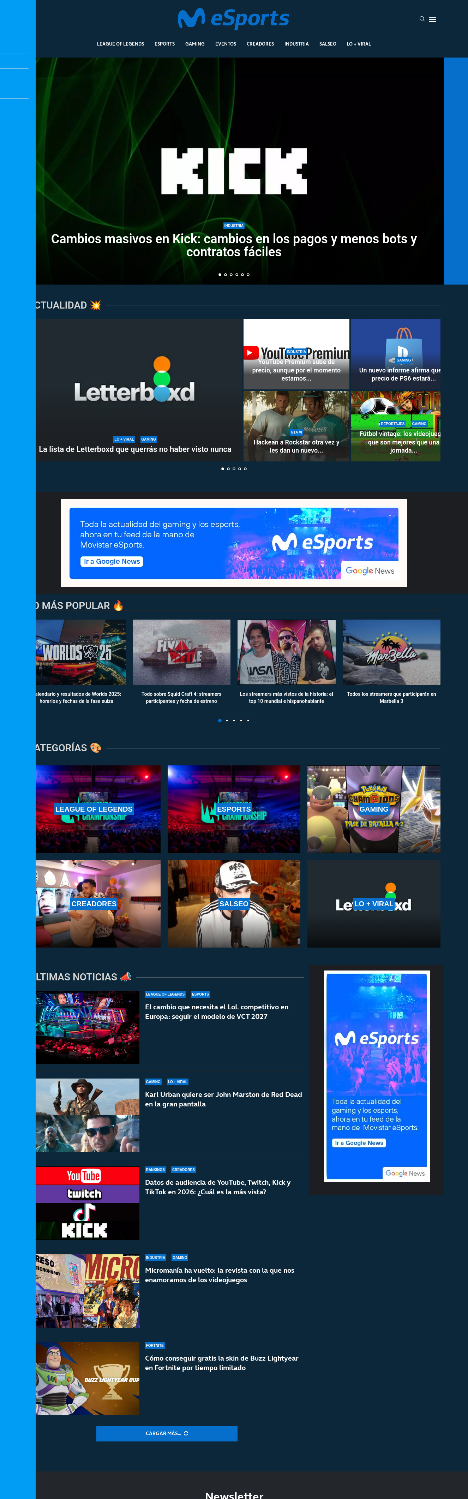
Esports (165, 44)
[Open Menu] (432, 19)
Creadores (260, 44)
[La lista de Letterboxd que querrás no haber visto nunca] (135, 390)
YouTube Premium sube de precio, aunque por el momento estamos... (296, 370)
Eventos (225, 44)
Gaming (195, 44)
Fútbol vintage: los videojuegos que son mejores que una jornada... (404, 442)
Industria (296, 44)
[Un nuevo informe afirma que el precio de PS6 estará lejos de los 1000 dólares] (404, 354)
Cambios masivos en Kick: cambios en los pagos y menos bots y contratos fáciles (234, 246)
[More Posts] (167, 1433)
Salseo (327, 44)
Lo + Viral (359, 44)
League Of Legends (120, 44)
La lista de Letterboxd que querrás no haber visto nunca (135, 449)
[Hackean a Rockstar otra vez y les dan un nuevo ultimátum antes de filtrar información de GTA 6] (296, 426)
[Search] (422, 19)
